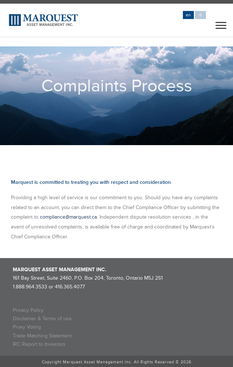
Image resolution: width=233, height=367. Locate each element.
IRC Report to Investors (39, 344)
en (188, 15)
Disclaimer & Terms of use (42, 318)
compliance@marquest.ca (68, 217)
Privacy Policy (28, 310)
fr (200, 15)
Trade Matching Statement (42, 336)
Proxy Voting (27, 327)
